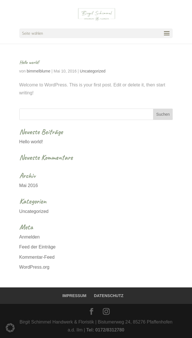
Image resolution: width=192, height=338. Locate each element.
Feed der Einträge (37, 246)
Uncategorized (92, 71)
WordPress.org (34, 267)
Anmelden (29, 237)
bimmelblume (38, 71)
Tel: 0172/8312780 (105, 329)
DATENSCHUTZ (109, 295)
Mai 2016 (28, 185)
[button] (10, 328)
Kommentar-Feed (37, 257)
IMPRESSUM (74, 295)
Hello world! (29, 62)
